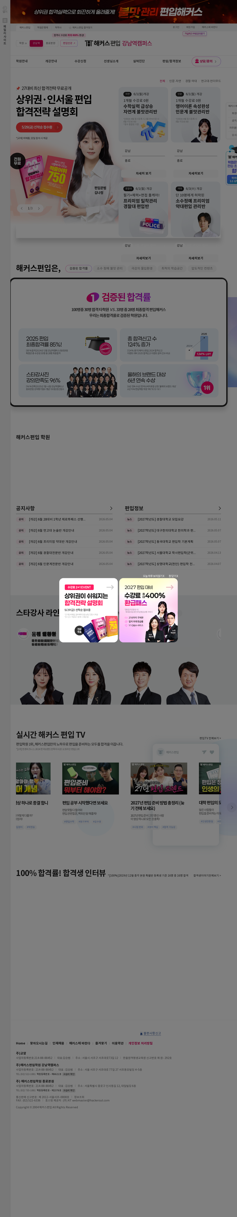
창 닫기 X (173, 576)
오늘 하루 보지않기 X (153, 576)
